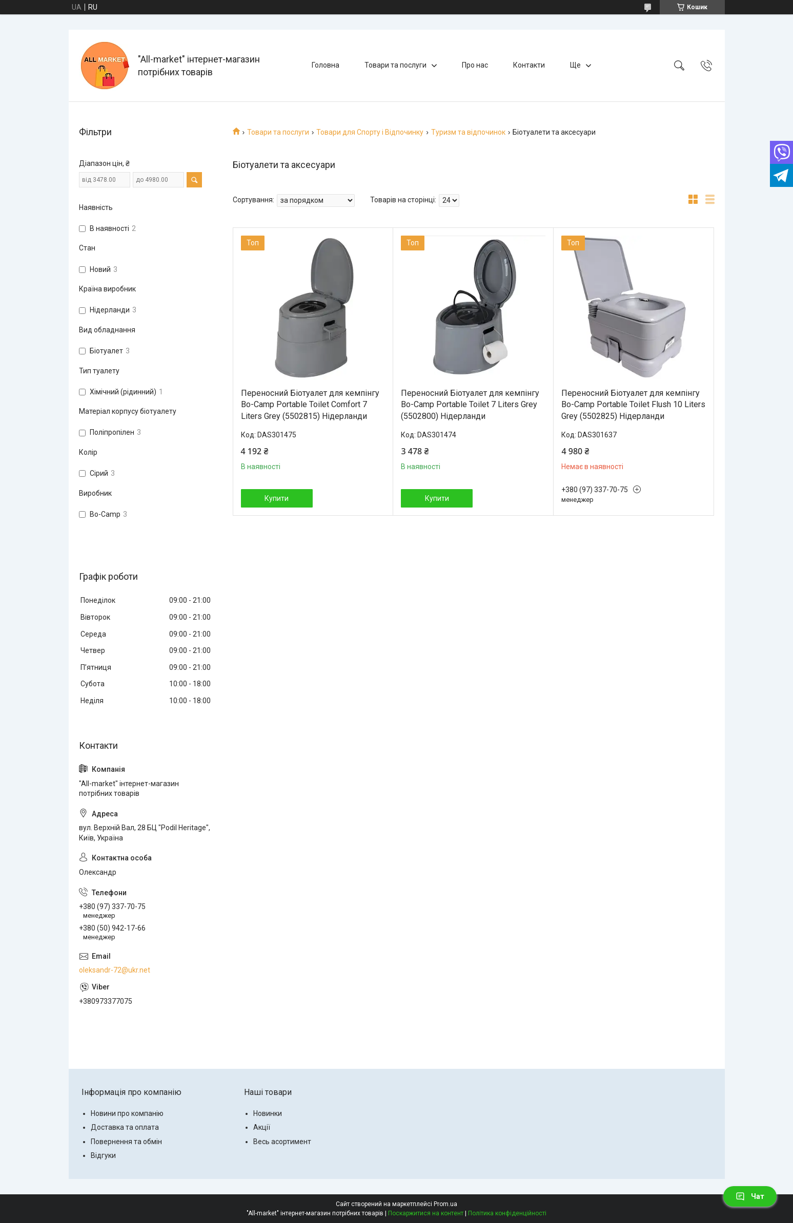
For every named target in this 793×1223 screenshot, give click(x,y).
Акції (261, 1127)
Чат (750, 1196)
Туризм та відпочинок (468, 132)
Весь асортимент (282, 1141)
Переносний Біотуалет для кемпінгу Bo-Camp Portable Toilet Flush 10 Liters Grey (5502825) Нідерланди (633, 404)
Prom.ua (445, 1204)
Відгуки (103, 1155)
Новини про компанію (127, 1113)
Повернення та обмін (126, 1141)
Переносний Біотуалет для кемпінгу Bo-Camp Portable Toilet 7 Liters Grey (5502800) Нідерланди (470, 404)
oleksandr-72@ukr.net (114, 970)
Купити (277, 498)
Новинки (267, 1113)
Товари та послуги (395, 65)
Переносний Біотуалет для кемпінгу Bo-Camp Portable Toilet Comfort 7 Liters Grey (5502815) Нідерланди (310, 404)
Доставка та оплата (125, 1127)
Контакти (529, 65)
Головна (325, 65)
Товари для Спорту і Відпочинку (369, 132)
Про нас (475, 65)
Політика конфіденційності (507, 1213)
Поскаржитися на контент (425, 1213)
